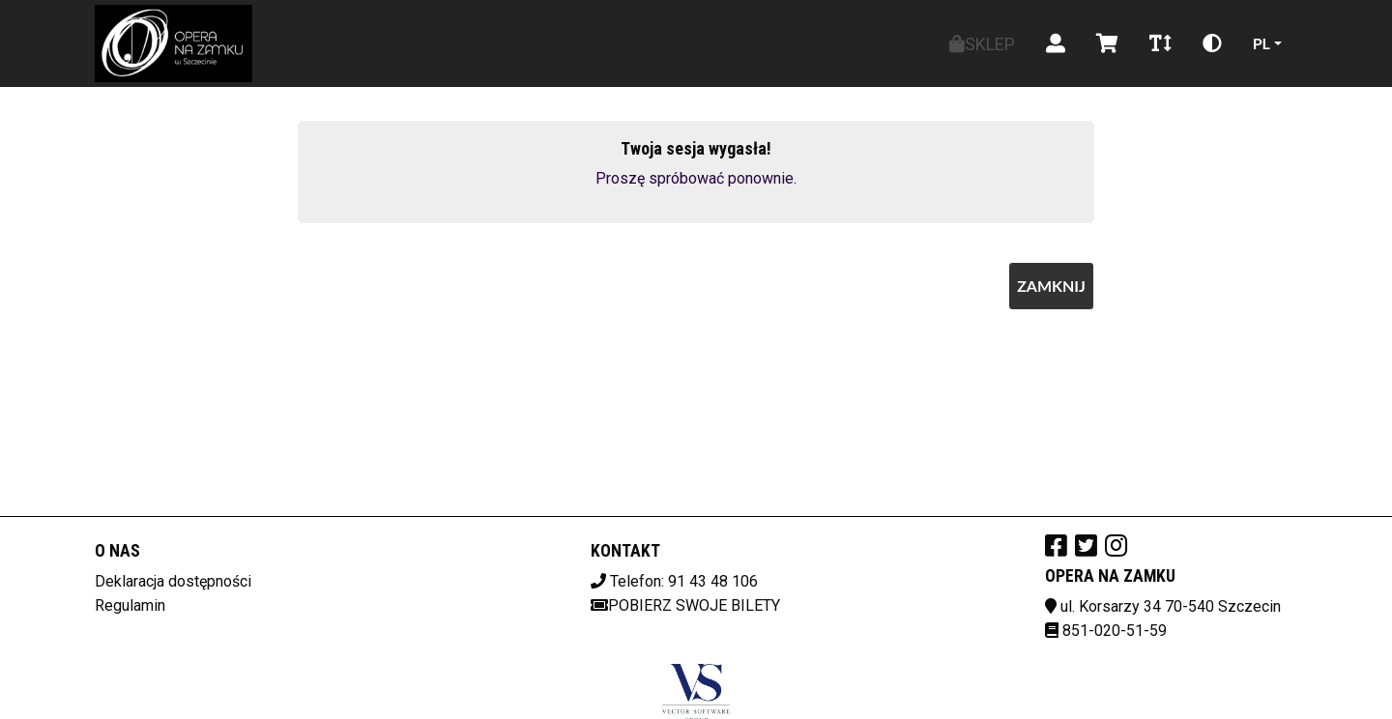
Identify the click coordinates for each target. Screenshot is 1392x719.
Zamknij (1051, 285)
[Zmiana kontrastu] (1212, 43)
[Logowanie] (1055, 43)
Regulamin (130, 605)
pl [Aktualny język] (1261, 43)
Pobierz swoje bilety (685, 605)
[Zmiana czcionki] (1160, 43)
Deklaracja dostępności (173, 581)
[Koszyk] (1107, 43)
